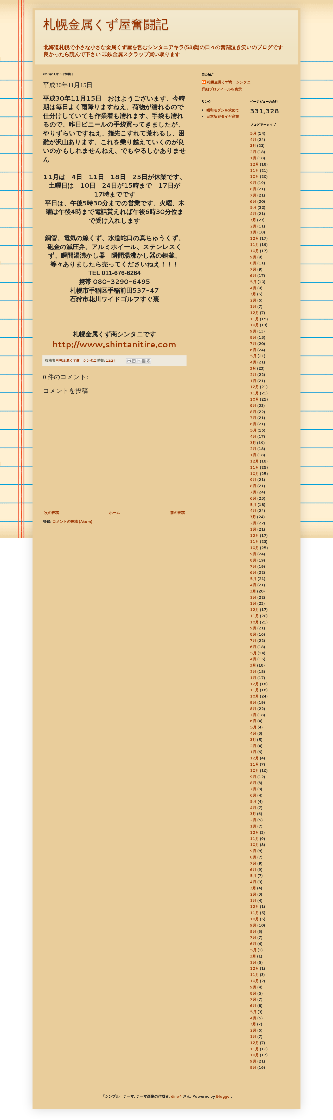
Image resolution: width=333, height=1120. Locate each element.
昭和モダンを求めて (222, 110)
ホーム (114, 512)
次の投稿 (51, 512)
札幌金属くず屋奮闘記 (105, 24)
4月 (253, 139)
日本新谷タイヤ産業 (222, 116)
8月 (253, 189)
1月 (253, 158)
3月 (253, 145)
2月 (253, 151)
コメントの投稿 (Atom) (72, 521)
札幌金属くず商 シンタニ (229, 82)
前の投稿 (177, 512)
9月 (253, 182)
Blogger (223, 1096)
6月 (253, 201)
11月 (254, 170)
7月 (253, 195)
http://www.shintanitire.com (114, 344)
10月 (254, 176)
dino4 (176, 1096)
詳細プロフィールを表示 (222, 89)
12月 (254, 164)
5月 (253, 133)
